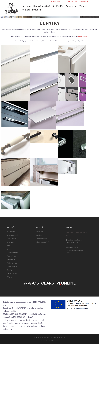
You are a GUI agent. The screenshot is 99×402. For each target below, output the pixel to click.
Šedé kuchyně (11, 259)
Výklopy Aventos (12, 266)
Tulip (85, 36)
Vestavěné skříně (41, 6)
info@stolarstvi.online (74, 240)
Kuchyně (26, 6)
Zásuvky (9, 270)
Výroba (82, 6)
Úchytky (9, 277)
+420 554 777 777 (59, 1)
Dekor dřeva (10, 242)
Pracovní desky (11, 256)
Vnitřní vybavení (12, 263)
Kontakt (26, 10)
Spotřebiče (58, 6)
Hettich (80, 36)
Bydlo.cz (36, 10)
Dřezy (8, 245)
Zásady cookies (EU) (42, 242)
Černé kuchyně (11, 238)
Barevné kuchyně (12, 235)
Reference (71, 6)
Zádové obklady (12, 273)
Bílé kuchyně (11, 232)
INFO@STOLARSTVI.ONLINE (80, 1)
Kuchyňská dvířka (12, 252)
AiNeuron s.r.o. (55, 341)
